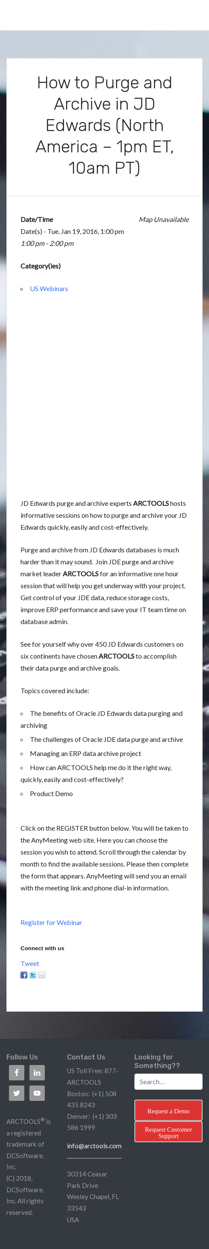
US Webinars (49, 288)
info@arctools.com (94, 1146)
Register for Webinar (51, 922)
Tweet (29, 963)
